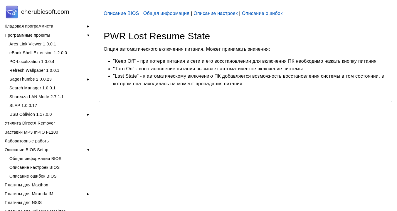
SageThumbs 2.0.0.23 (30, 79)
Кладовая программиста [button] (29, 26)
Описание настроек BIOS (34, 167)
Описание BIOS (121, 13)
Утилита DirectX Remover (30, 123)
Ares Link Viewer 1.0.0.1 (32, 44)
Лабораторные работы (27, 141)
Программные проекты (27, 35)
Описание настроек (216, 13)
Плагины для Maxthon (26, 185)
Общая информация (166, 13)
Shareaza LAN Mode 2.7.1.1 (36, 96)
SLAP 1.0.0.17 (23, 105)
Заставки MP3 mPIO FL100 (31, 132)
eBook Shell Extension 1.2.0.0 (38, 52)
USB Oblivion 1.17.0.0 (30, 114)
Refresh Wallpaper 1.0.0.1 (34, 70)
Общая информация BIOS (35, 158)
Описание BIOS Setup (26, 149)
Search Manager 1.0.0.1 (32, 88)
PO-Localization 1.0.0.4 (31, 61)
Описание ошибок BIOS (33, 176)
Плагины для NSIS (23, 202)
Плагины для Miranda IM (29, 193)
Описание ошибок (262, 13)
